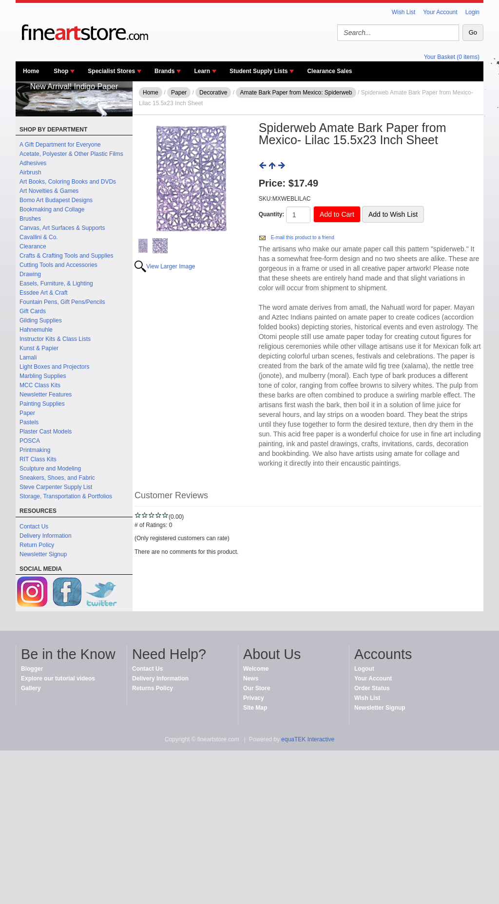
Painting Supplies (42, 403)
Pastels (28, 422)
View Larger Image (170, 266)
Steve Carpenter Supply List (55, 487)
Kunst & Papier (38, 348)
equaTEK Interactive (307, 739)
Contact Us (33, 526)
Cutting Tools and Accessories (58, 265)
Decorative (213, 92)
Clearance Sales (329, 71)
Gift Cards (32, 311)
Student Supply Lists (259, 71)
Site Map (255, 707)
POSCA (29, 440)
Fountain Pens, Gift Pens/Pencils (62, 302)
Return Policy (36, 545)
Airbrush (30, 172)
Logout (364, 668)
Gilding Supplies (40, 320)
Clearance (32, 246)
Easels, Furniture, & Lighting (56, 283)
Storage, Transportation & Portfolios (65, 496)
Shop (61, 71)
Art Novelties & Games (48, 191)
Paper (27, 413)
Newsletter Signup (43, 554)
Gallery (31, 688)
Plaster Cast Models (45, 431)
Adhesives (32, 163)
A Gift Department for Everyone (60, 144)
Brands (164, 71)
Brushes (30, 218)
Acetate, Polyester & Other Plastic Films (71, 154)
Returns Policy (152, 688)
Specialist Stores (111, 71)
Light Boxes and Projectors (54, 366)
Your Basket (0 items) (452, 57)
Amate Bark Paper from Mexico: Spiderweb (296, 92)
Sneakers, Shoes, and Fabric (57, 477)
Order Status (372, 688)
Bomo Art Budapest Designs (56, 200)
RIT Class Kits (38, 459)
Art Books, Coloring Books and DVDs (67, 181)
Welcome (256, 668)
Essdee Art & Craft (43, 292)
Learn (202, 71)
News (250, 678)
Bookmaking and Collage (51, 209)
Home (31, 71)
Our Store (256, 688)
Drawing (30, 274)
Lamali (28, 357)
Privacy (253, 698)
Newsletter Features (45, 394)
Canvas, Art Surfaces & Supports (62, 228)
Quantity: (272, 214)
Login (472, 12)
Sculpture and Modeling (50, 468)
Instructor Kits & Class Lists (55, 339)
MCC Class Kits (39, 385)
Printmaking (34, 450)
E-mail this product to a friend (302, 237)
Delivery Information (45, 535)
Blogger (32, 668)
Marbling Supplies (42, 376)
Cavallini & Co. (38, 237)
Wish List (404, 12)
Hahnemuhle (36, 329)
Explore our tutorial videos (58, 678)
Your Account (440, 12)
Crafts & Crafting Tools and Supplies (66, 255)
